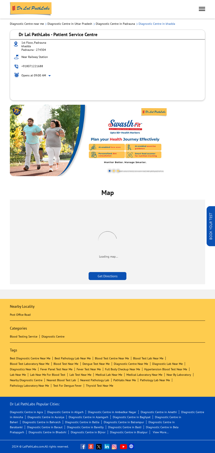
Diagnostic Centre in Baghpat (132, 417)
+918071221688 (32, 66)
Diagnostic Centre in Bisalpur (129, 432)
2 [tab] (114, 171)
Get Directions (108, 276)
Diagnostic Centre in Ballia (82, 422)
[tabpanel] (107, 140)
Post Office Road (20, 315)
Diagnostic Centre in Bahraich (41, 422)
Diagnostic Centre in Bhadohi (47, 432)
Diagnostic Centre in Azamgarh (88, 417)
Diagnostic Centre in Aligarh (65, 412)
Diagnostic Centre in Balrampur (124, 422)
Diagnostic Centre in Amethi (159, 412)
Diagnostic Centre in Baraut (45, 427)
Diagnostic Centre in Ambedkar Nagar (112, 412)
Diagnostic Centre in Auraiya (46, 417)
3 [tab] (118, 171)
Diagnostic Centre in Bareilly (85, 427)
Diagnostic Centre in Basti (125, 427)
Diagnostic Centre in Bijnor (88, 432)
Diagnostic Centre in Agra (26, 412)
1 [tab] (110, 171)
